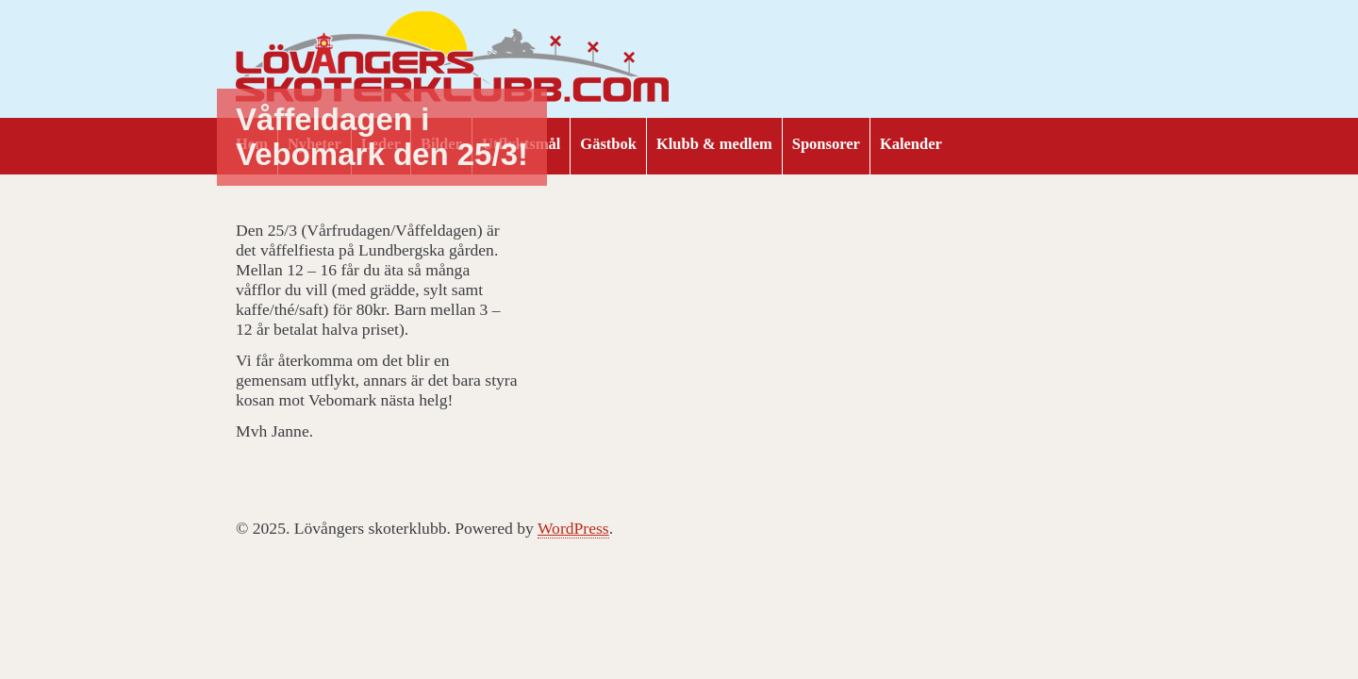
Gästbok (608, 144)
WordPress (573, 528)
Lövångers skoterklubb (453, 59)
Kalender (911, 144)
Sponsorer (826, 144)
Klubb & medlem (714, 144)
